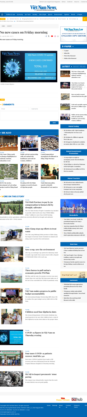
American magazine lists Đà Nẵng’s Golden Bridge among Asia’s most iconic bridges (74, 232)
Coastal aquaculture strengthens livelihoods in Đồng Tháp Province (49, 156)
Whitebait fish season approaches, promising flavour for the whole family (73, 317)
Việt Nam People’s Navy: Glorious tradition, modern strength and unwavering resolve (73, 277)
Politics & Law (10, 14)
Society (34, 14)
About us (61, 406)
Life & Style (42, 14)
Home (3, 26)
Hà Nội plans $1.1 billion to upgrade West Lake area (73, 138)
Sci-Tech (28, 14)
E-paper (66, 46)
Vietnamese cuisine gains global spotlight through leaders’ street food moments (74, 324)
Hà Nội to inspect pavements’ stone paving (41, 375)
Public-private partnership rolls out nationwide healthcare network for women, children (29, 157)
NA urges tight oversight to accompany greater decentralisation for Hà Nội (74, 160)
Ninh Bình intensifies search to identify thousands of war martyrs (49, 185)
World (73, 14)
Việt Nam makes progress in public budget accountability (40, 292)
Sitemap (54, 405)
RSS (86, 405)
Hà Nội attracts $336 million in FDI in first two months (74, 170)
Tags (2, 99)
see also (6, 133)
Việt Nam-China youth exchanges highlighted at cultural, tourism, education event (8, 157)
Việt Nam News (43, 7)
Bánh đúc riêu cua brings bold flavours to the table (72, 330)
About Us (76, 1)
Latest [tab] (66, 66)
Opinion (66, 14)
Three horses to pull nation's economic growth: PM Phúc (38, 271)
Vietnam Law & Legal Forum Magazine (49, 1)
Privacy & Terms (76, 406)
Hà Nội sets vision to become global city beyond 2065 (73, 193)
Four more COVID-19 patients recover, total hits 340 (38, 354)
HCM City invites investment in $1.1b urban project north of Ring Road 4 (9, 186)
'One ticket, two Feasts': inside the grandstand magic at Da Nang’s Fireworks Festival (78, 86)
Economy (20, 14)
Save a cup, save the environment (40, 249)
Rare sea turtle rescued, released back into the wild (78, 95)
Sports (50, 14)
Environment (58, 14)
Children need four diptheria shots (40, 311)
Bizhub (63, 1)
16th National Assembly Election (25, 21)
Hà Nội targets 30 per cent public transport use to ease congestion (73, 188)
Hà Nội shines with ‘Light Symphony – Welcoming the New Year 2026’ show (74, 132)
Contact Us (84, 1)
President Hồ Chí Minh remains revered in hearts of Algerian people (28, 185)
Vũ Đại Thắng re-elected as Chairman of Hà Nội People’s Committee (74, 165)
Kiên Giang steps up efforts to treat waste (40, 230)
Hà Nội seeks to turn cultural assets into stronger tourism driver (73, 183)
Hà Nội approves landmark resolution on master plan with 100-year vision (74, 143)
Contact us (68, 406)
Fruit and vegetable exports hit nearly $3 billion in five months (79, 106)
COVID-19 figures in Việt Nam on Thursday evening (40, 334)
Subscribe (67, 53)
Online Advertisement (70, 58)
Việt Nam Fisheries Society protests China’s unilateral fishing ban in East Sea (74, 270)
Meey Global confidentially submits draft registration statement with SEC (74, 238)
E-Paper (79, 14)
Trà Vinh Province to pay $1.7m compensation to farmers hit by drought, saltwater (39, 205)
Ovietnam (70, 1)
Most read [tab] (79, 66)
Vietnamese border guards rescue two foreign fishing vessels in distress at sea (74, 284)
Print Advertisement (69, 56)
